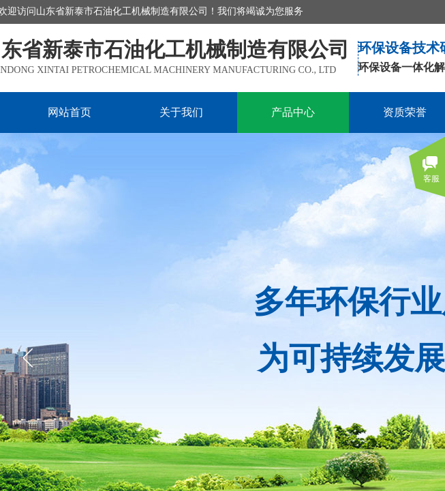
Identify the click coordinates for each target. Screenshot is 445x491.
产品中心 (293, 112)
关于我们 (181, 112)
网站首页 (69, 112)
